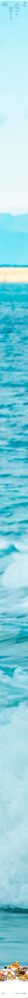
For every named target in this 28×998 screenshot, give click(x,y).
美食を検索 (24, 993)
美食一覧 (18, 993)
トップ (13, 993)
